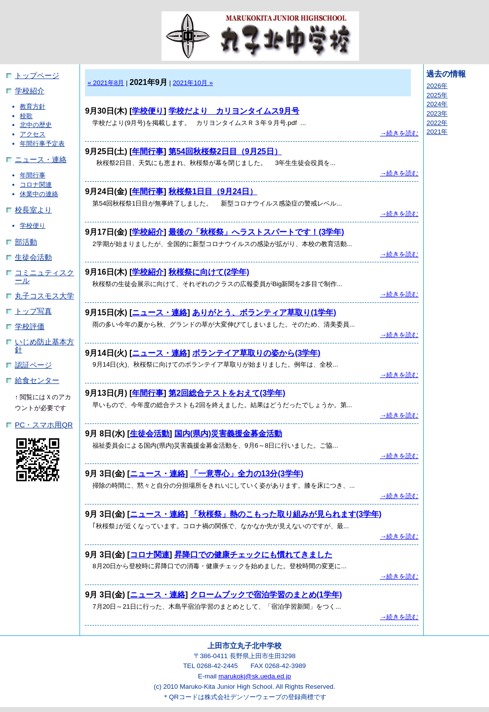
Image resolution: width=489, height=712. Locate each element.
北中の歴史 (36, 124)
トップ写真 (33, 311)
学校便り (32, 225)
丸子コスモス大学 (44, 296)
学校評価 (29, 327)
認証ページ (33, 365)
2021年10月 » (193, 82)
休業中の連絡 (39, 194)
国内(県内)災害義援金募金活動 (228, 433)
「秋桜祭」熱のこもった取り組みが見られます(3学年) (286, 514)
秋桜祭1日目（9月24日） (212, 191)
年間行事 (32, 175)
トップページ (37, 76)
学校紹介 (29, 91)
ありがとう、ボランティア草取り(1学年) (264, 312)
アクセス (32, 134)
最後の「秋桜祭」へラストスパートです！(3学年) (256, 232)
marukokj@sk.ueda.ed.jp (254, 676)
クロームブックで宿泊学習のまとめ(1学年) (266, 594)
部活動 (26, 242)
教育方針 (32, 106)
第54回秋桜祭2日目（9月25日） (225, 151)
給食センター (37, 380)
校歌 (26, 116)
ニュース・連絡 (41, 160)
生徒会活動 (33, 257)
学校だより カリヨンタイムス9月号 (233, 111)
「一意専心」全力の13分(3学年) (246, 473)
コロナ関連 (36, 184)
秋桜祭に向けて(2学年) (208, 272)
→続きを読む (399, 133)
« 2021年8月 (105, 82)
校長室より (33, 210)
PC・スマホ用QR (44, 425)
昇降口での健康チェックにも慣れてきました (253, 554)
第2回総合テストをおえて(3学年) (226, 393)
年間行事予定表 (42, 143)
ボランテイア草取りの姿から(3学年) (256, 353)
